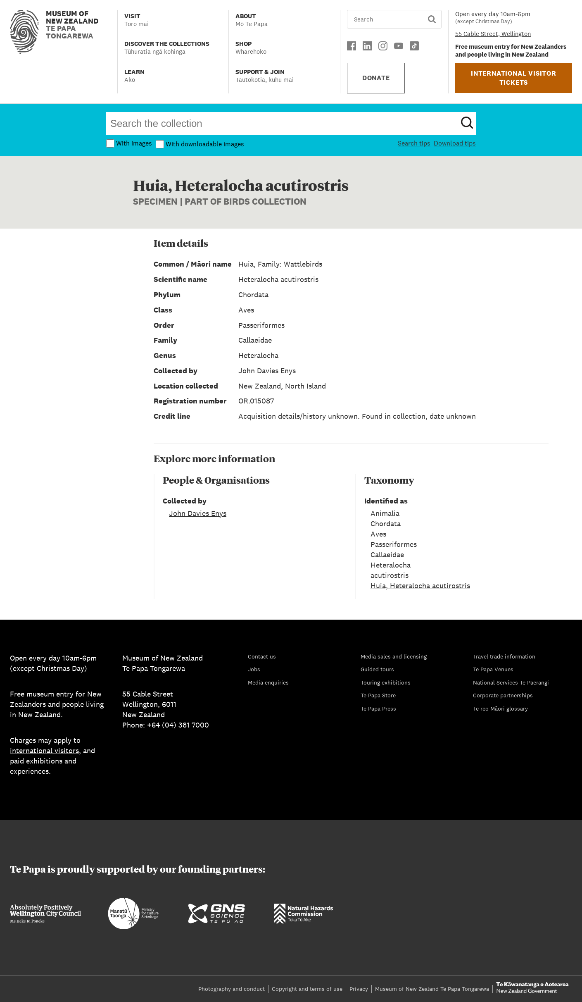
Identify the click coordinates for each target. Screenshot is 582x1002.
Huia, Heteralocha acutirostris (420, 585)
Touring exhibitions (386, 682)
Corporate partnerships (503, 695)
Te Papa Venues (493, 669)
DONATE (376, 78)
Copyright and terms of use (307, 988)
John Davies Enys (197, 513)
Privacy (358, 988)
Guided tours (377, 669)
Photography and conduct (231, 988)
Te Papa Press (378, 708)
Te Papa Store (378, 695)
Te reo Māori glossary (500, 708)
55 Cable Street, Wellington (493, 34)
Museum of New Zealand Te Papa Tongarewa (432, 988)
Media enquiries (268, 682)
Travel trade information (504, 656)
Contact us (262, 656)
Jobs (254, 669)
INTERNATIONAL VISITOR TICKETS (513, 78)
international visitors (44, 750)
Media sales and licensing (394, 656)
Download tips (455, 143)
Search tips (414, 143)
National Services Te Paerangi (511, 682)
